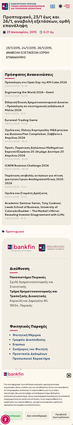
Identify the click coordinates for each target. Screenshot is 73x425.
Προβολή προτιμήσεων (61, 416)
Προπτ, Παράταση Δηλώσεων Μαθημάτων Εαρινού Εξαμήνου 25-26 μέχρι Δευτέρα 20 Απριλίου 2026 (34, 151)
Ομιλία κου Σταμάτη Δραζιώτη (26, 193)
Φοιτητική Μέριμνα (27, 335)
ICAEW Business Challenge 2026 (27, 165)
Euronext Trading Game (21, 120)
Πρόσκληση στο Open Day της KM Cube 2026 (36, 82)
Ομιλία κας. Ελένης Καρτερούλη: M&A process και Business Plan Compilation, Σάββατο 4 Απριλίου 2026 (36, 133)
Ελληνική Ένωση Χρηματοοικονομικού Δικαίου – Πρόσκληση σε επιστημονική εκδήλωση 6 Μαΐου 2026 (36, 106)
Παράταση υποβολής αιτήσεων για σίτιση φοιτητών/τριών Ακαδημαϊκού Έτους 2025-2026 (34, 179)
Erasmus (19, 344)
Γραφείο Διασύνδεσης (29, 340)
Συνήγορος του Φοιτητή (30, 349)
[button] (69, 375)
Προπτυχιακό (15, 231)
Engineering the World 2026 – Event (29, 92)
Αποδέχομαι (13, 415)
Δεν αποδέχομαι (37, 415)
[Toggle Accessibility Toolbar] (5, 419)
